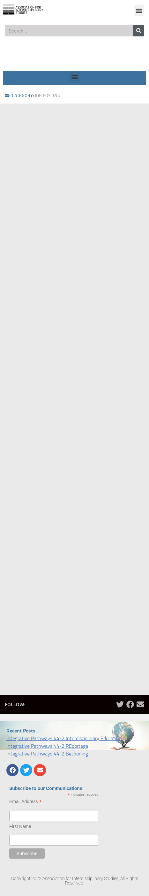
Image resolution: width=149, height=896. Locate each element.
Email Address (25, 802)
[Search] (138, 30)
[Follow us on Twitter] (120, 704)
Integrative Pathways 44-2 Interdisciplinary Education (64, 738)
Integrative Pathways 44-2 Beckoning (47, 754)
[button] (139, 10)
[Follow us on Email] (140, 704)
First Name (20, 826)
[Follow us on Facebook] (130, 704)
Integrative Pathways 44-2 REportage (47, 746)
